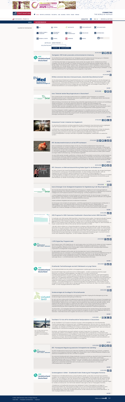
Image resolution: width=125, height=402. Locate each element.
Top (109, 398)
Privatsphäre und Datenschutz (26, 399)
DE (94, 19)
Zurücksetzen (65, 48)
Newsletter (84, 19)
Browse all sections (106, 19)
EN (97, 19)
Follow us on (101, 398)
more (108, 71)
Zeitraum (48, 43)
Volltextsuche (46, 45)
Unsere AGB (15, 399)
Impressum (37, 399)
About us (26, 19)
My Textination (18, 19)
